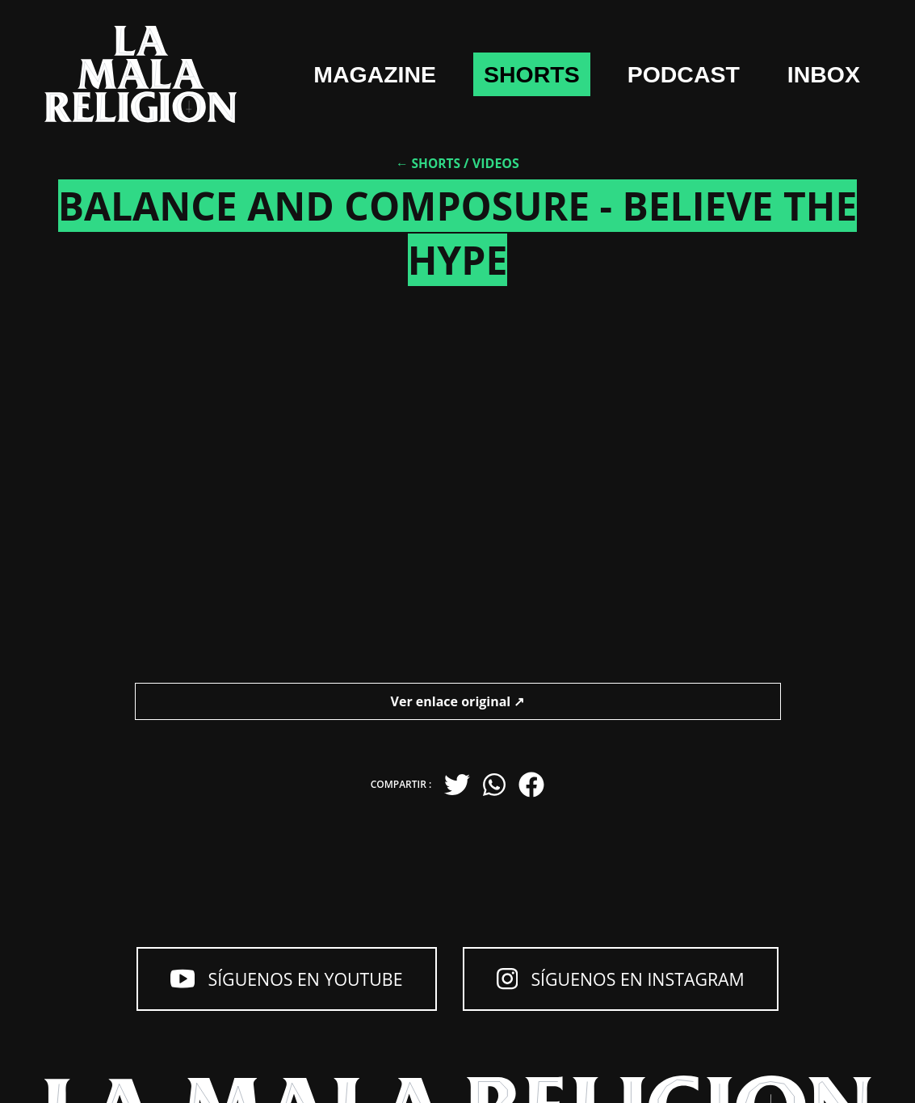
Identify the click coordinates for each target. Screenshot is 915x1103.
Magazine (452, 50)
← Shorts (428, 191)
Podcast (795, 50)
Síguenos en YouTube (266, 982)
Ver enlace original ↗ (458, 728)
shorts (626, 50)
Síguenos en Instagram (639, 982)
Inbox (817, 125)
